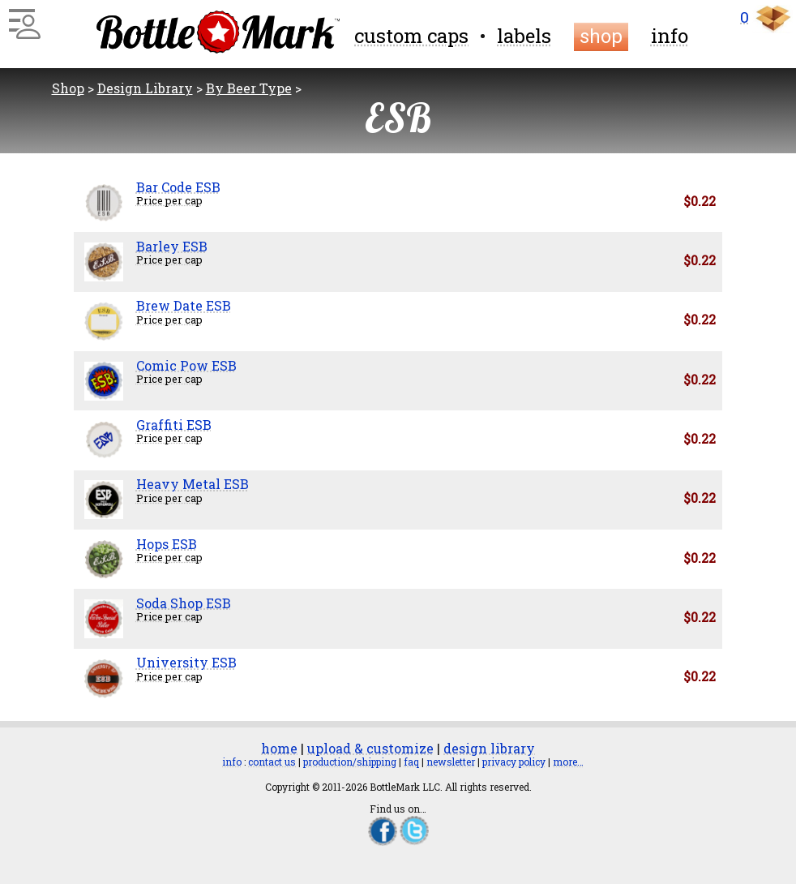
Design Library (145, 88)
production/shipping (349, 761)
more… (568, 761)
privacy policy (514, 761)
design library (489, 748)
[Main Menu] (22, 18)
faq (411, 761)
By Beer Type (249, 88)
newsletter (450, 761)
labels (524, 36)
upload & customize (370, 748)
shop (601, 36)
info (669, 36)
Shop (68, 88)
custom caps (411, 36)
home (279, 748)
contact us (272, 761)
